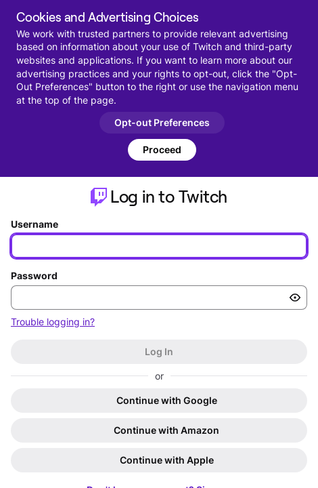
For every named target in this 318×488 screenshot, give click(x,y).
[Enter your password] (159, 297)
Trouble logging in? (53, 321)
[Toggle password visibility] (295, 297)
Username (34, 224)
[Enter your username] (159, 246)
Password (34, 275)
